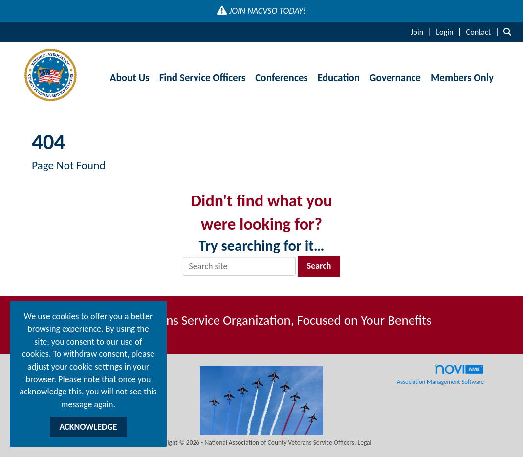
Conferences (281, 77)
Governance (395, 77)
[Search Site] (509, 31)
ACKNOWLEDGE (88, 426)
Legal (364, 442)
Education (339, 77)
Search (319, 266)
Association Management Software (440, 374)
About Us (130, 77)
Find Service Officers (202, 77)
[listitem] (422, 31)
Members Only (462, 77)
